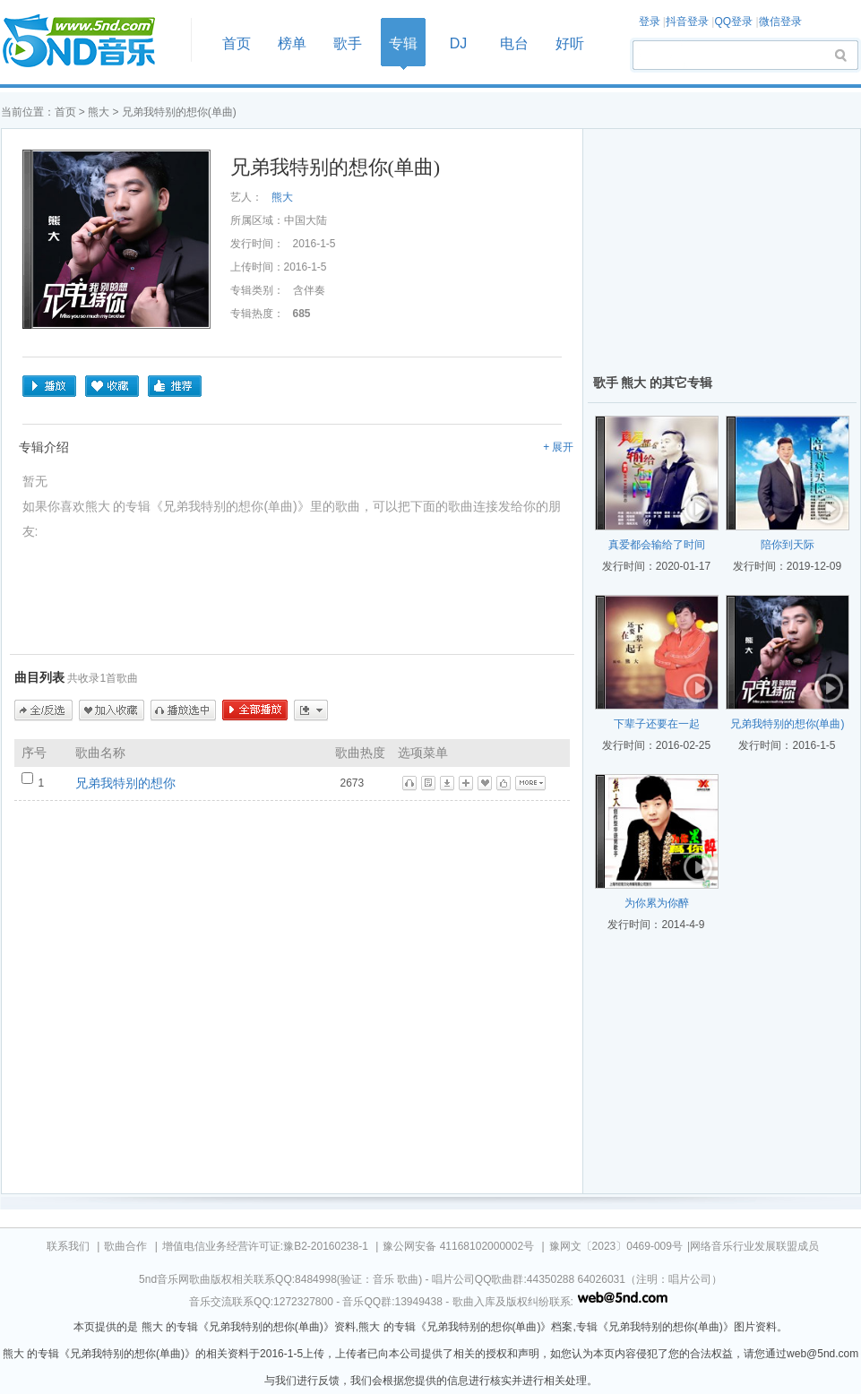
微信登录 (780, 21)
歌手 (347, 43)
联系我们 (68, 1246)
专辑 (403, 43)
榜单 (292, 43)
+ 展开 (558, 447)
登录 (649, 21)
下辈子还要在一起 (657, 724)
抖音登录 (687, 21)
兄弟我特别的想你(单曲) (787, 724)
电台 (514, 43)
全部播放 (255, 710)
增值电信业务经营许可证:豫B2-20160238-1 (265, 1246)
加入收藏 (111, 710)
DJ (459, 43)
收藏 (112, 386)
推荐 (175, 386)
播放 (49, 386)
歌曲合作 (125, 1246)
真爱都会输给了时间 (656, 544)
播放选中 (183, 710)
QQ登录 (733, 21)
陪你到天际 (787, 544)
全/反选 (43, 710)
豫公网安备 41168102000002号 (458, 1246)
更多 (311, 710)
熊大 (100, 112)
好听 (569, 43)
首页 (90, 41)
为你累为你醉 (656, 903)
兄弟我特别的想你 (125, 783)
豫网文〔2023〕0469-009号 (616, 1246)
